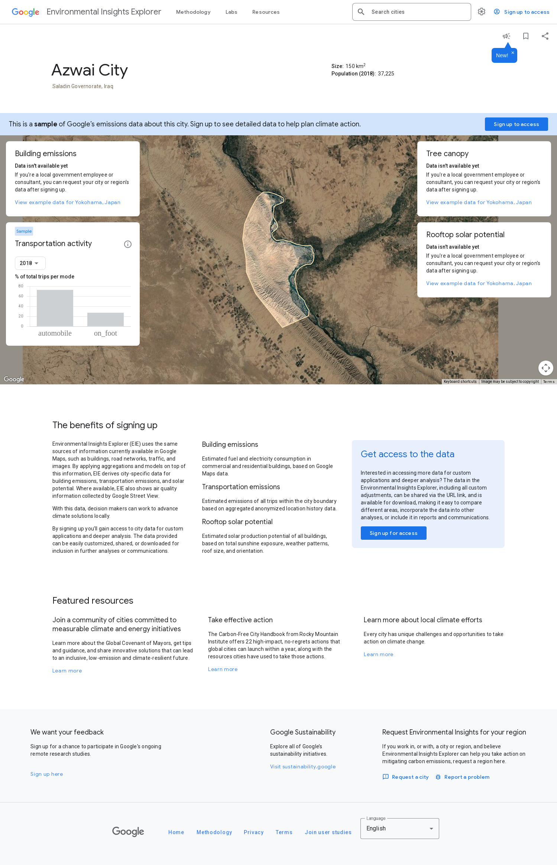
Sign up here (46, 774)
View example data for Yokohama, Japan (68, 202)
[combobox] (418, 12)
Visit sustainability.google (303, 766)
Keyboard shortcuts (460, 382)
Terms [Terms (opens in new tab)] (549, 381)
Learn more (67, 670)
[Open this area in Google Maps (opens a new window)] (14, 379)
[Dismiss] (513, 53)
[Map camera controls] (545, 368)
